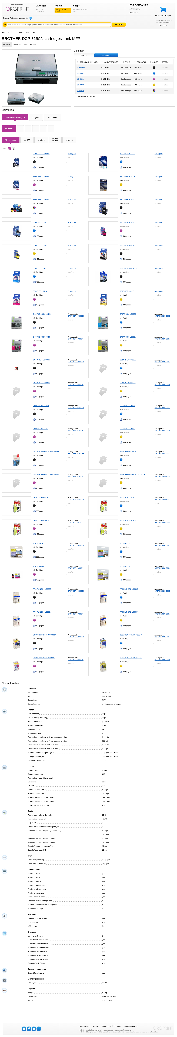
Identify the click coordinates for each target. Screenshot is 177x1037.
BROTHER (24, 32)
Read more (163, 25)
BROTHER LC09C (40, 222)
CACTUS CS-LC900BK (42, 314)
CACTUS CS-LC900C (128, 314)
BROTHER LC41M (40, 291)
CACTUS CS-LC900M (41, 337)
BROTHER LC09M (127, 222)
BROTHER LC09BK (127, 199)
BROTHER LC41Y (127, 291)
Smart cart (163, 15)
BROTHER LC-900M (41, 177)
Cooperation (106, 1026)
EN (30, 18)
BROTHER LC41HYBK (128, 268)
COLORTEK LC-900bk (41, 360)
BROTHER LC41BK (127, 245)
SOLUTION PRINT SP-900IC (131, 635)
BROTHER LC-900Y (127, 177)
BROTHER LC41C (40, 268)
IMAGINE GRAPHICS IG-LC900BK (46, 452)
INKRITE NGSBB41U (41, 497)
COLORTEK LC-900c (128, 360)
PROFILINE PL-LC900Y (129, 612)
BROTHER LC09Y (40, 245)
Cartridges (41, 6)
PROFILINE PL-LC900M (42, 612)
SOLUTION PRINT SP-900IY (131, 658)
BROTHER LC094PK (41, 199)
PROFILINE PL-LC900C (129, 589)
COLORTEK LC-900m (41, 383)
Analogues (72, 154)
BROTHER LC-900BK (41, 154)
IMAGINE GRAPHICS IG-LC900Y (132, 474)
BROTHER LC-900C (127, 154)
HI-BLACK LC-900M (40, 429)
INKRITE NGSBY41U (128, 520)
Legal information (130, 1026)
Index (4, 32)
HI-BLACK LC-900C (127, 406)
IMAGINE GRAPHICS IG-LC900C (132, 452)
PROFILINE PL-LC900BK (42, 589)
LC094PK (80, 91)
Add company (134, 9)
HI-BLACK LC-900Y (127, 429)
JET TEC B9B (38, 543)
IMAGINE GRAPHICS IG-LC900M (46, 474)
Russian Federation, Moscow (14, 18)
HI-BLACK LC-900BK (41, 406)
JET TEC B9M (38, 566)
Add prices (133, 12)
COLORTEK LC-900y (128, 383)
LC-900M (80, 79)
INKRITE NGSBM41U (41, 520)
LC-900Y (80, 85)
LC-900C (80, 73)
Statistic (96, 1026)
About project (84, 1026)
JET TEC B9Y (125, 566)
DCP (34, 32)
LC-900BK (81, 67)
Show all (92, 97)
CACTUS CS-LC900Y (128, 337)
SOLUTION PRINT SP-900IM (44, 658)
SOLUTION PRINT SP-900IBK (44, 635)
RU (26, 18)
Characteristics (30, 44)
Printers (58, 6)
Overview (6, 44)
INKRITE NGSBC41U (128, 497)
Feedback (117, 1026)
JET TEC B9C (125, 543)
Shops (76, 6)
